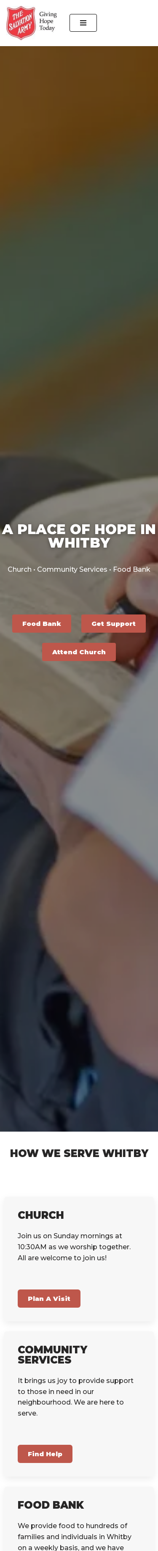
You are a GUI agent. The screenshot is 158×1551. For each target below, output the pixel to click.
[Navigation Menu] (83, 23)
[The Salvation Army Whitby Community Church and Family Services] (31, 23)
